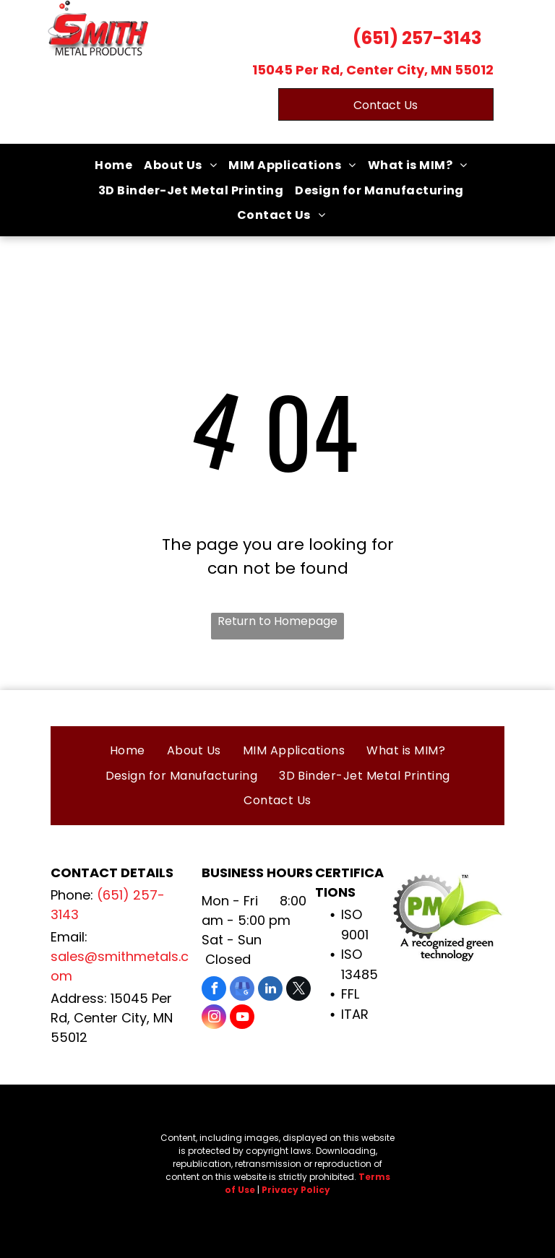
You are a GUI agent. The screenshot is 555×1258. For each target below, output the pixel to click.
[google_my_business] (242, 990)
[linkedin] (270, 990)
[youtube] (242, 1018)
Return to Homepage (277, 621)
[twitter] (298, 990)
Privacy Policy (296, 1190)
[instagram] (214, 1018)
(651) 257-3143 (417, 38)
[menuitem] (113, 165)
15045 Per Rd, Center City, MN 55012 (373, 70)
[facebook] (214, 990)
